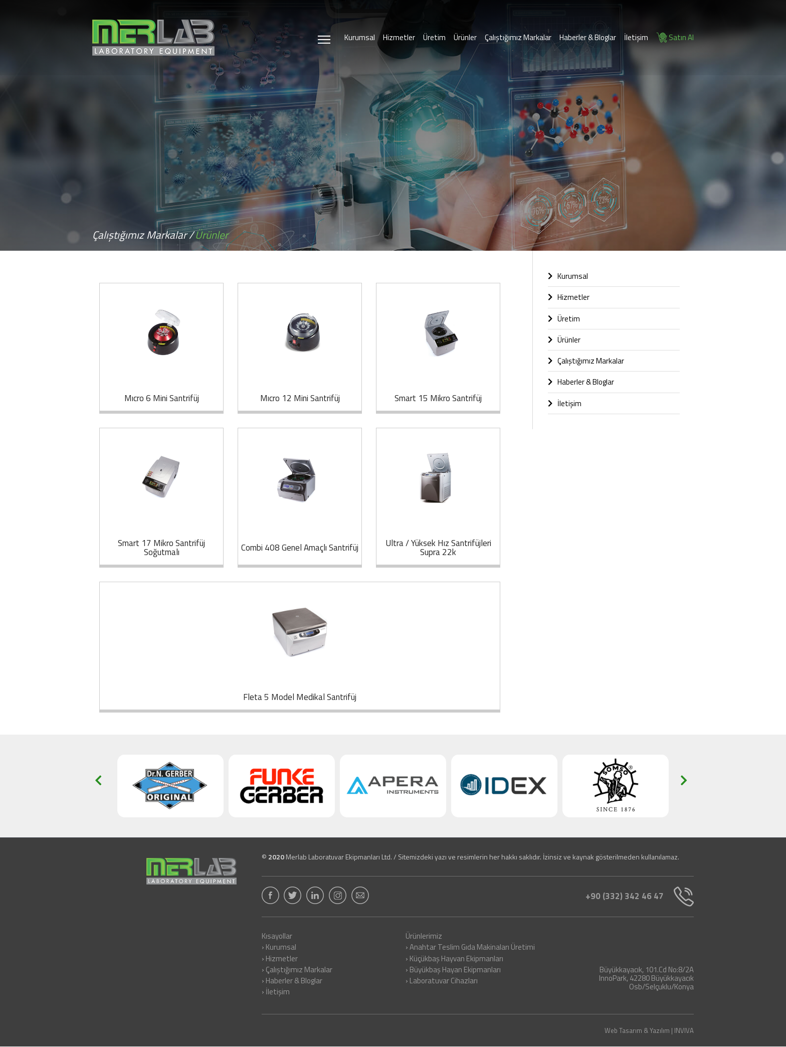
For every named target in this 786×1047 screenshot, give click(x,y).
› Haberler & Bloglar (292, 981)
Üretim (434, 37)
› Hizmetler (280, 959)
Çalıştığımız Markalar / (142, 235)
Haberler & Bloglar (587, 37)
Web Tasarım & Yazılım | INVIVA (649, 1030)
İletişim (636, 37)
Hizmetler (399, 37)
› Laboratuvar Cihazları (442, 981)
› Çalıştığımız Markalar (297, 970)
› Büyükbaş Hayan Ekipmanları (453, 970)
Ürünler (465, 37)
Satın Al (675, 37)
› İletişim (276, 992)
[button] (101, 786)
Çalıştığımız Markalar (518, 37)
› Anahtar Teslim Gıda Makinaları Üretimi (470, 948)
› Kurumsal (279, 948)
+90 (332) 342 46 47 (639, 897)
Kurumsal (359, 37)
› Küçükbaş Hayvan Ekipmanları (454, 959)
